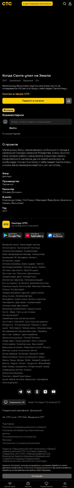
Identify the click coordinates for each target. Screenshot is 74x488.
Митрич (33, 257)
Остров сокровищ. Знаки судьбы (18, 264)
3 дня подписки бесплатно (37, 3)
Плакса (6, 289)
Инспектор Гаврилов (12, 280)
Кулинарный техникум (28, 248)
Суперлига (21, 366)
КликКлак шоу (24, 344)
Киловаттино (29, 276)
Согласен (37, 476)
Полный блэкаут (32, 337)
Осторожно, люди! (11, 260)
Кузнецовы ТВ (9, 257)
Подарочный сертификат (15, 410)
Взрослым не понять (12, 347)
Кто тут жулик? (10, 283)
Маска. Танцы (9, 360)
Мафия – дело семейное (25, 334)
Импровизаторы (24, 296)
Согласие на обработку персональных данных (23, 432)
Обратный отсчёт (33, 347)
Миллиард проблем (12, 267)
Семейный (15, 80)
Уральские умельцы (12, 337)
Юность (46, 347)
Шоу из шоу (8, 296)
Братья (5, 363)
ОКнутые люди (44, 328)
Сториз (27, 370)
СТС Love (11, 417)
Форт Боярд (8, 366)
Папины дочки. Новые (34, 267)
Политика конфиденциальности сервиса (24, 427)
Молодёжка (42, 379)
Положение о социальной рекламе (21, 443)
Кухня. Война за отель (13, 379)
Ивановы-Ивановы (41, 286)
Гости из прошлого (28, 357)
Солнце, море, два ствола (15, 305)
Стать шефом (9, 344)
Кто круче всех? (10, 315)
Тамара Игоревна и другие (16, 292)
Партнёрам (8, 423)
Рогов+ (22, 363)
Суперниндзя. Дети (12, 276)
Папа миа (22, 273)
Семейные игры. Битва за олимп (18, 318)
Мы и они (7, 334)
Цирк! (5, 328)
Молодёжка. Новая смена (15, 299)
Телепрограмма (46, 484)
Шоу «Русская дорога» (36, 321)
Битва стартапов (37, 299)
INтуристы (7, 325)
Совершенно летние (12, 370)
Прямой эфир (9, 484)
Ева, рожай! (38, 344)
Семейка (42, 331)
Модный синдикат (41, 360)
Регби (28, 360)
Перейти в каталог (33, 100)
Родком (14, 363)
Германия (28, 80)
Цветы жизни (37, 292)
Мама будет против (30, 244)
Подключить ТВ (14, 402)
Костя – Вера (8, 312)
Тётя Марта (15, 328)
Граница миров (10, 286)
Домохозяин (34, 273)
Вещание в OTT (36, 417)
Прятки (40, 264)
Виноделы (23, 257)
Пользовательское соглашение (19, 436)
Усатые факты (9, 248)
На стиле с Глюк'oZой (13, 321)
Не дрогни (32, 363)
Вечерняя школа (10, 244)
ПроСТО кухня (31, 270)
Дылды (20, 360)
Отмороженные (22, 325)
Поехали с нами (39, 325)
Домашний (36, 410)
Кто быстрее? (17, 289)
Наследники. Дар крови (14, 302)
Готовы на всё (35, 366)
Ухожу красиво (22, 341)
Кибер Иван (8, 341)
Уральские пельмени (12, 373)
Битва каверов (9, 353)
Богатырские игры (39, 283)
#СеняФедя (44, 363)
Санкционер (38, 254)
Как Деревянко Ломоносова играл (19, 331)
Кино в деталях (10, 382)
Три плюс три (9, 273)
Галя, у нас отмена (25, 312)
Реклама (6, 440)
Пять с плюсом (38, 341)
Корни (42, 357)
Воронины (31, 379)
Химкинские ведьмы (12, 251)
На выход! (23, 353)
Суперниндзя (31, 251)
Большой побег (36, 353)
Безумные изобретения (14, 309)
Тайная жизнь (29, 328)
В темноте (24, 283)
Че (3, 417)
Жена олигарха (9, 357)
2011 (4, 80)
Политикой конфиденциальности (38, 468)
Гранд (46, 366)
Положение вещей (33, 280)
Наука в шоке (34, 309)
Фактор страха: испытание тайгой (19, 350)
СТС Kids (22, 417)
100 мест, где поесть (12, 270)
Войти (13, 128)
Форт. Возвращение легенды (16, 254)
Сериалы (28, 484)
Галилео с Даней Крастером (16, 376)
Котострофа (25, 286)
